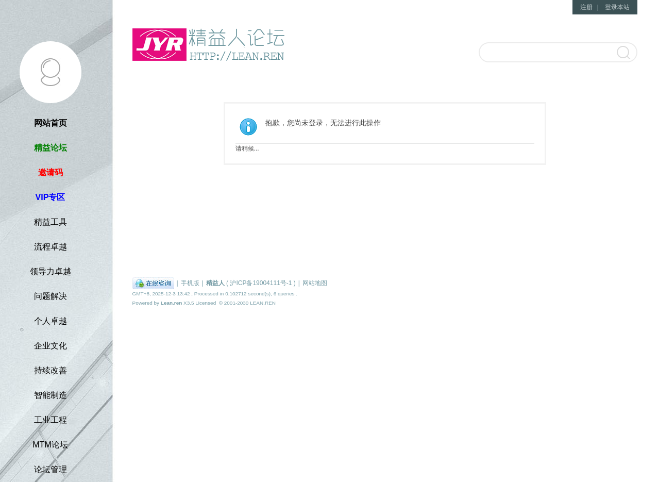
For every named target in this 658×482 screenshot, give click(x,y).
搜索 (622, 53)
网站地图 (314, 283)
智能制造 (50, 395)
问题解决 (50, 296)
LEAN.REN (263, 303)
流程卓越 (50, 246)
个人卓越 (50, 321)
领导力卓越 (50, 271)
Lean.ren (171, 303)
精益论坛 (50, 147)
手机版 (190, 283)
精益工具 (50, 222)
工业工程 (50, 419)
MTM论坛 (50, 444)
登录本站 (617, 7)
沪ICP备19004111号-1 (261, 283)
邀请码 (50, 172)
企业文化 (50, 345)
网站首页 (50, 123)
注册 (586, 7)
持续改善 (50, 370)
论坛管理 (50, 469)
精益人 (215, 283)
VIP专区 (50, 197)
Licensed (205, 303)
